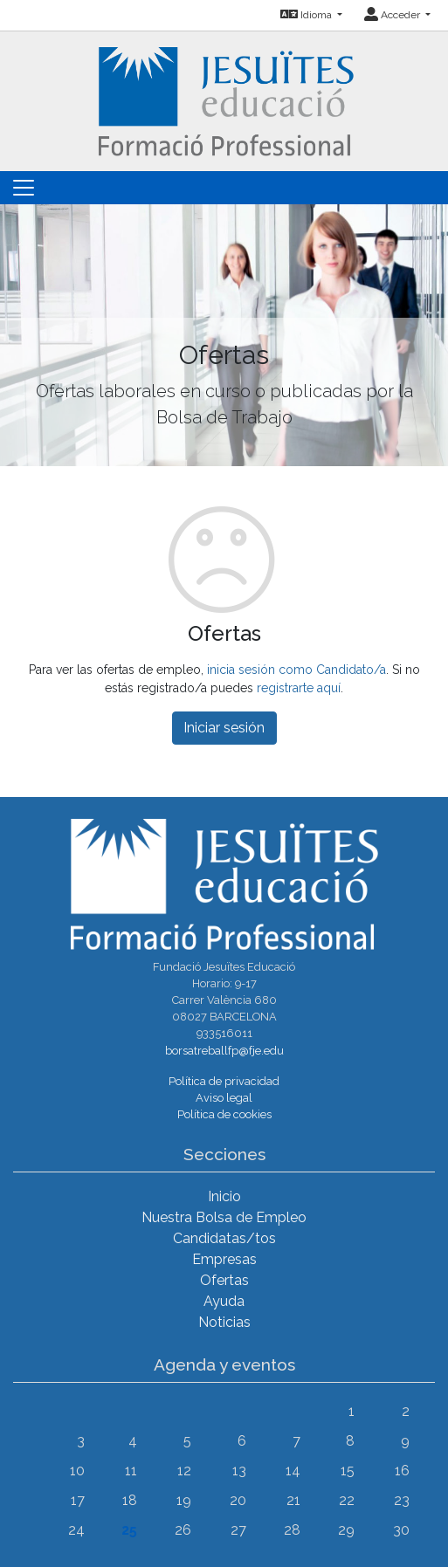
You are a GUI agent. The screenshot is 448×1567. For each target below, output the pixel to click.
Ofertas (224, 1280)
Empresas (224, 1259)
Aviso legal (224, 1097)
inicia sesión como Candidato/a (296, 670)
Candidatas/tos (224, 1238)
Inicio (224, 1196)
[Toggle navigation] (23, 187)
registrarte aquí (299, 688)
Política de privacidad (224, 1081)
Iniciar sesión (224, 727)
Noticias (224, 1322)
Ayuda (224, 1301)
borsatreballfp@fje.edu (224, 1050)
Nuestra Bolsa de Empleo (224, 1217)
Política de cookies (224, 1114)
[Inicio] (224, 100)
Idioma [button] (307, 15)
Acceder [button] (393, 15)
